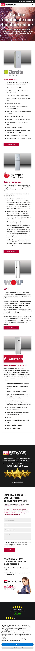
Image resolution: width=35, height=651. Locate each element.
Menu (32, 4)
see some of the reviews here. (17, 611)
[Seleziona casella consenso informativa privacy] (5, 542)
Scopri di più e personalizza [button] (17, 647)
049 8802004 (29, 1)
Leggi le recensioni (17, 482)
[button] (33, 623)
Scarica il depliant (11, 144)
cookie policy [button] (7, 631)
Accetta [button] (17, 644)
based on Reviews (17, 609)
